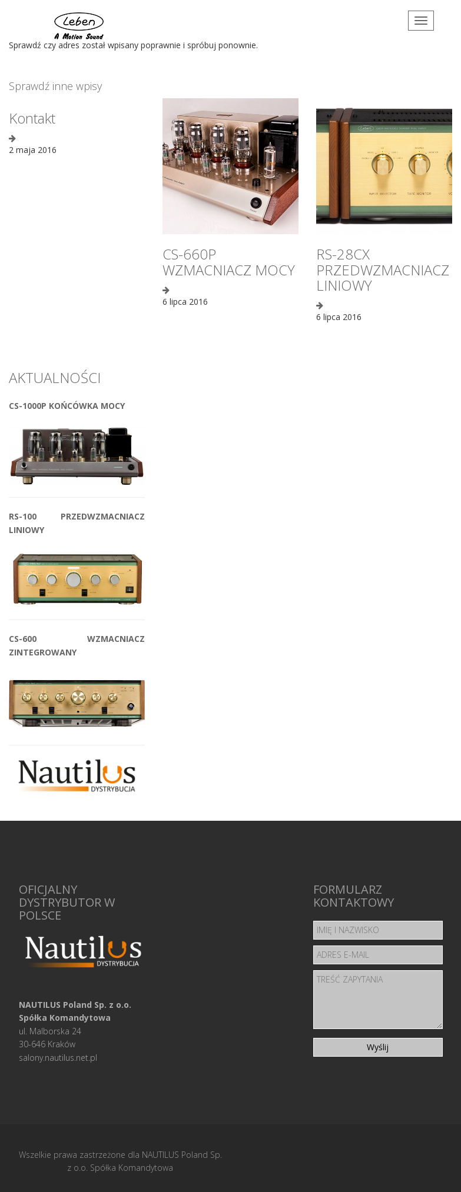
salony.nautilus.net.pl (58, 1057)
